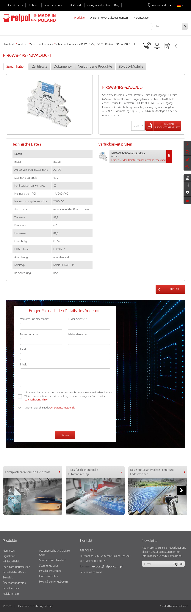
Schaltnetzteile (11, 588)
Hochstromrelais (48, 576)
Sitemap (48, 606)
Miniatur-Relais (11, 561)
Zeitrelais (8, 577)
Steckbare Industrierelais (16, 566)
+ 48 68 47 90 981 (93, 572)
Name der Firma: (29, 334)
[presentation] (48, 421)
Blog (116, 5)
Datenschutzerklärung (30, 606)
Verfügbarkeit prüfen (98, 5)
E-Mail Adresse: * (77, 319)
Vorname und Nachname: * (35, 319)
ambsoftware (180, 606)
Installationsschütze (50, 570)
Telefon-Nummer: (78, 334)
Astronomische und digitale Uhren (54, 552)
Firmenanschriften (54, 5)
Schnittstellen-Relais (41, 44)
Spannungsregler (48, 565)
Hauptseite (9, 44)
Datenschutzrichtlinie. (36, 399)
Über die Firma (15, 5)
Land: (23, 349)
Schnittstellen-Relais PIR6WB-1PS (74, 44)
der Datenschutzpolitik (62, 407)
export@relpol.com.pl (107, 566)
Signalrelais (9, 556)
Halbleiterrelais (11, 593)
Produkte (23, 44)
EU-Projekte (75, 5)
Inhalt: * (24, 364)
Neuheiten (33, 5)
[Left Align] (163, 126)
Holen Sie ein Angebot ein (53, 581)
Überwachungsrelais (14, 582)
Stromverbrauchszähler (52, 560)
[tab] (15, 66)
